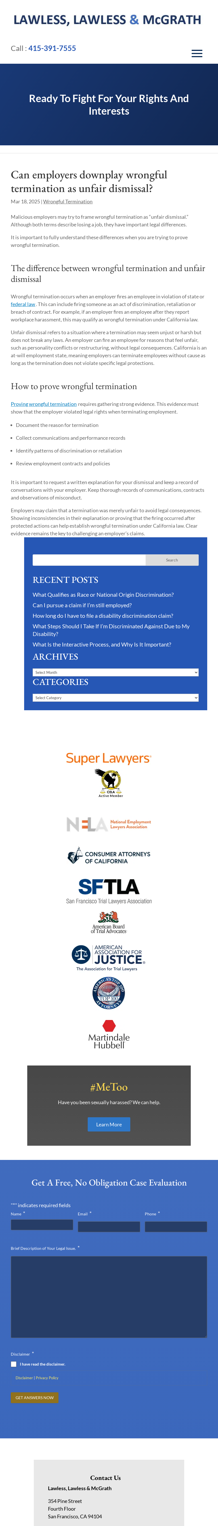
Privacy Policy (47, 1311)
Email (85, 1147)
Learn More (109, 1058)
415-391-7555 (52, 48)
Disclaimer (24, 1311)
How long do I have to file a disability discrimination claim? (103, 615)
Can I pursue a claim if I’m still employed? (82, 605)
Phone (152, 1147)
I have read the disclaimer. (42, 1297)
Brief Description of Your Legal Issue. (45, 1181)
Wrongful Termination (68, 201)
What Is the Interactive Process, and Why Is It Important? (102, 644)
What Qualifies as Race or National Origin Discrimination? (103, 594)
